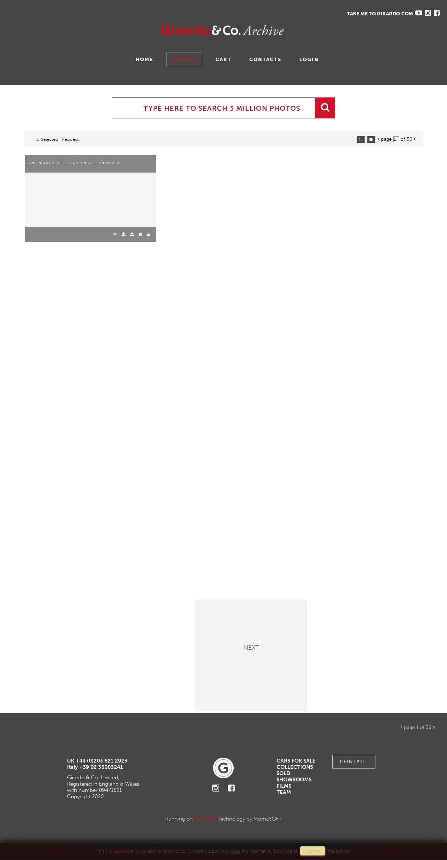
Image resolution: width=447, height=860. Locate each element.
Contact (354, 762)
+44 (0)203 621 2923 (101, 761)
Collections (295, 767)
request (70, 139)
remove (312, 851)
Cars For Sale (296, 761)
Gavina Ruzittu (76, 30)
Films (284, 786)
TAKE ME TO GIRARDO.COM (380, 14)
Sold (283, 773)
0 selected (47, 139)
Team (284, 792)
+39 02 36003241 (101, 767)
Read (236, 851)
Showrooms (294, 780)
